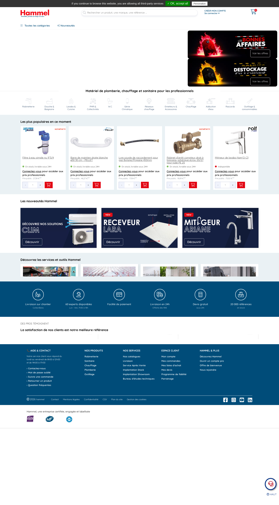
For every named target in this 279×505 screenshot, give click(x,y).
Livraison (128, 437)
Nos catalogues (131, 433)
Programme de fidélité (173, 451)
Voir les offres (260, 53)
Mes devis (166, 446)
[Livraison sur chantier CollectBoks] (38, 348)
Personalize (200, 3)
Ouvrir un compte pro (212, 437)
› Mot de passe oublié (39, 449)
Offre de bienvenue (211, 442)
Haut (272, 494)
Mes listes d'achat (171, 442)
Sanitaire (89, 437)
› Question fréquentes (39, 461)
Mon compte (168, 433)
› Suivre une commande (40, 453)
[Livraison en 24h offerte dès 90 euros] (159, 348)
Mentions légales (71, 476)
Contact (55, 476)
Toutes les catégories (35, 25)
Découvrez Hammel (211, 433)
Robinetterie (91, 433)
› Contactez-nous (36, 445)
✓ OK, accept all (177, 3)
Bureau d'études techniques (138, 455)
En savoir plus (32, 310)
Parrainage (167, 455)
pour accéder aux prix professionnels (42, 177)
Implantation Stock (133, 446)
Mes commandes (170, 437)
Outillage (89, 451)
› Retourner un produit (39, 457)
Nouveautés (66, 25)
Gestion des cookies (136, 476)
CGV (105, 476)
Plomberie (90, 446)
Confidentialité (91, 476)
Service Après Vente (134, 442)
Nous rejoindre (208, 446)
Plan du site (117, 476)
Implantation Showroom (136, 451)
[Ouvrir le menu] (223, 12)
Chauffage (90, 442)
